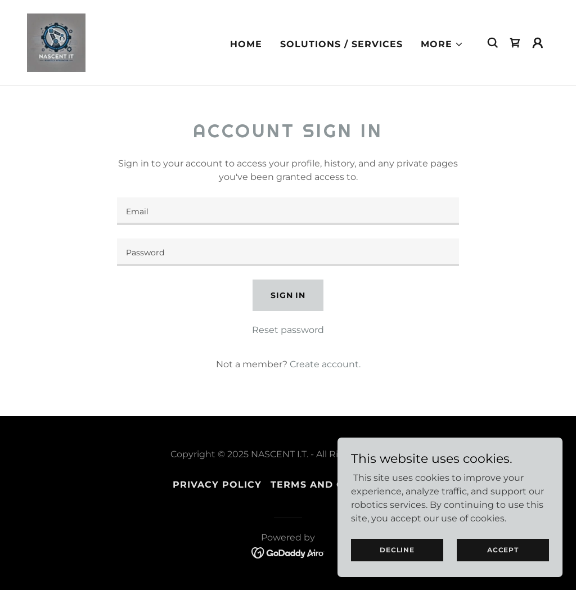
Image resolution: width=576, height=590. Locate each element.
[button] (442, 44)
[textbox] (288, 211)
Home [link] (246, 44)
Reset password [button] (288, 330)
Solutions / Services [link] (341, 44)
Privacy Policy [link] (217, 484)
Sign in (288, 295)
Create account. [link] (325, 364)
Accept (503, 550)
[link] (56, 42)
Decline (397, 550)
